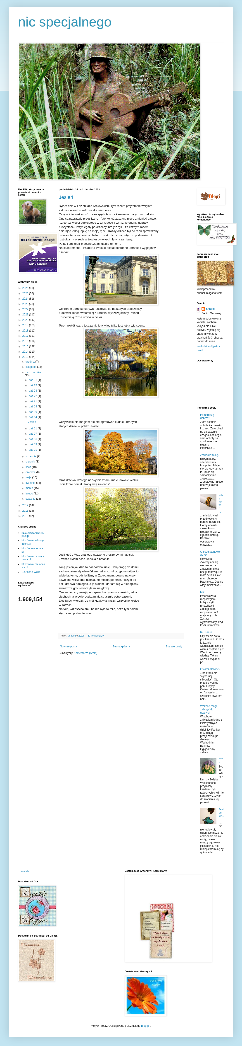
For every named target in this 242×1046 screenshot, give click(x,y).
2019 (25, 325)
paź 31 (33, 380)
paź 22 (33, 396)
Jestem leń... (221, 814)
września (31, 456)
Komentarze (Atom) (85, 653)
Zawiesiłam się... (210, 455)
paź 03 (33, 444)
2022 (25, 309)
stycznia (31, 498)
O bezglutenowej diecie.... (210, 553)
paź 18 (33, 406)
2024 (25, 298)
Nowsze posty (68, 646)
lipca (29, 467)
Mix (202, 592)
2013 (25, 356)
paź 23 (33, 390)
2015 (25, 346)
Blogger (145, 1025)
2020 (25, 320)
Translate (23, 871)
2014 (25, 351)
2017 (25, 335)
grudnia (30, 361)
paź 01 (33, 449)
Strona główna (121, 646)
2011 (25, 510)
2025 (25, 293)
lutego (30, 493)
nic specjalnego (65, 21)
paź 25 (33, 385)
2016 (25, 341)
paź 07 (33, 433)
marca (30, 488)
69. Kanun (206, 632)
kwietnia (31, 482)
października (33, 372)
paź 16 (33, 412)
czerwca (31, 472)
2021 (25, 314)
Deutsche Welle (30, 572)
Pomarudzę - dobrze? (208, 416)
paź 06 (33, 439)
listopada (31, 366)
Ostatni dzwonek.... (211, 669)
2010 (25, 516)
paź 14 (33, 417)
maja (29, 477)
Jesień (66, 197)
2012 (25, 505)
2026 (25, 288)
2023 (25, 304)
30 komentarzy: (96, 635)
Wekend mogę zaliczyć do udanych (209, 709)
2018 (25, 330)
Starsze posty (174, 646)
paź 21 (33, 401)
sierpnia (31, 461)
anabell (210, 308)
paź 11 (33, 428)
